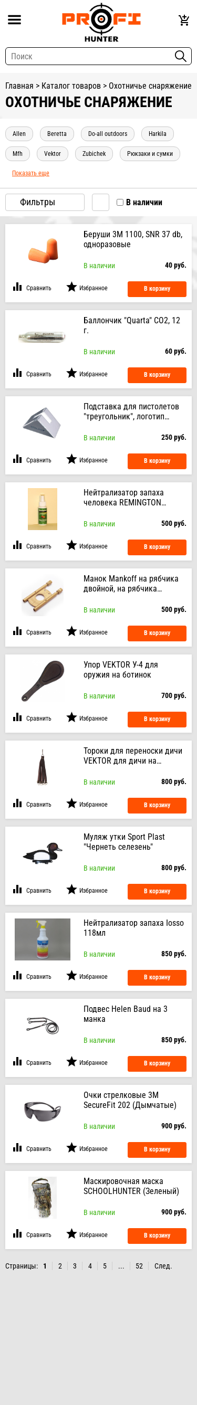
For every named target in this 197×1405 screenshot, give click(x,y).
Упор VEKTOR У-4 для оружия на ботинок (121, 670)
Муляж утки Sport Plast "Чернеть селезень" (124, 842)
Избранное (93, 288)
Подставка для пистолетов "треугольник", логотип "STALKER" (131, 411)
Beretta (57, 134)
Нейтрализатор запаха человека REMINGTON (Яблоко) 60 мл (124, 498)
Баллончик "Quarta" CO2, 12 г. (132, 325)
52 (139, 1266)
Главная (19, 86)
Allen (19, 134)
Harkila (158, 134)
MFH (18, 153)
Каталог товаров (71, 86)
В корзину (157, 288)
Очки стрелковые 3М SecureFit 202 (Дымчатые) (130, 1100)
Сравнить (38, 288)
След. (163, 1266)
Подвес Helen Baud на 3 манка (126, 1014)
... (121, 1266)
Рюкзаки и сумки (150, 153)
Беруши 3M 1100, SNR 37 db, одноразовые (133, 239)
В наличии (144, 202)
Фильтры (45, 202)
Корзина (185, 21)
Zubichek (94, 153)
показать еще (30, 173)
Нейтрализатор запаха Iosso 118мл (134, 928)
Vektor (52, 153)
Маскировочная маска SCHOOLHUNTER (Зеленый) (131, 1186)
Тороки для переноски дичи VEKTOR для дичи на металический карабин (133, 756)
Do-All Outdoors (107, 134)
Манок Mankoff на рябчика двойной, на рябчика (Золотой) (131, 584)
